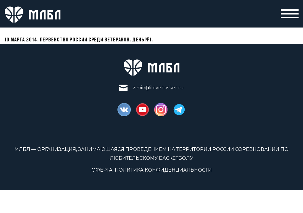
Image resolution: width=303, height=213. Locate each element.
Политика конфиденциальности (163, 170)
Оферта (101, 170)
